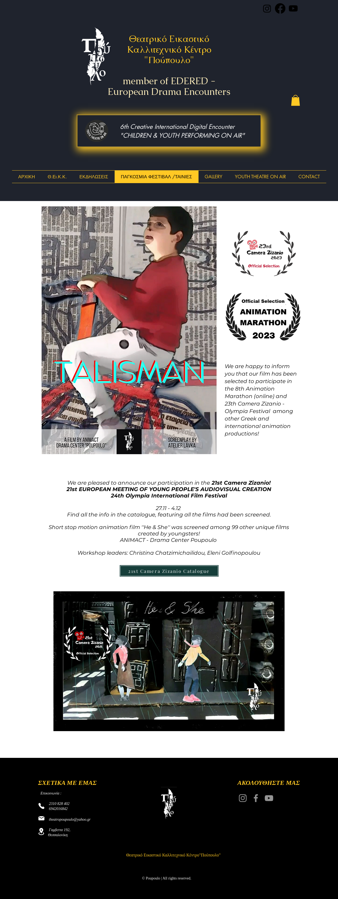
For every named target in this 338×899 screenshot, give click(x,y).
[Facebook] (256, 798)
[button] (295, 100)
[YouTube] (269, 798)
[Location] (41, 832)
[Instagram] (243, 798)
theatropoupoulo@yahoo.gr (70, 819)
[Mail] (41, 818)
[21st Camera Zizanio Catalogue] (169, 571)
